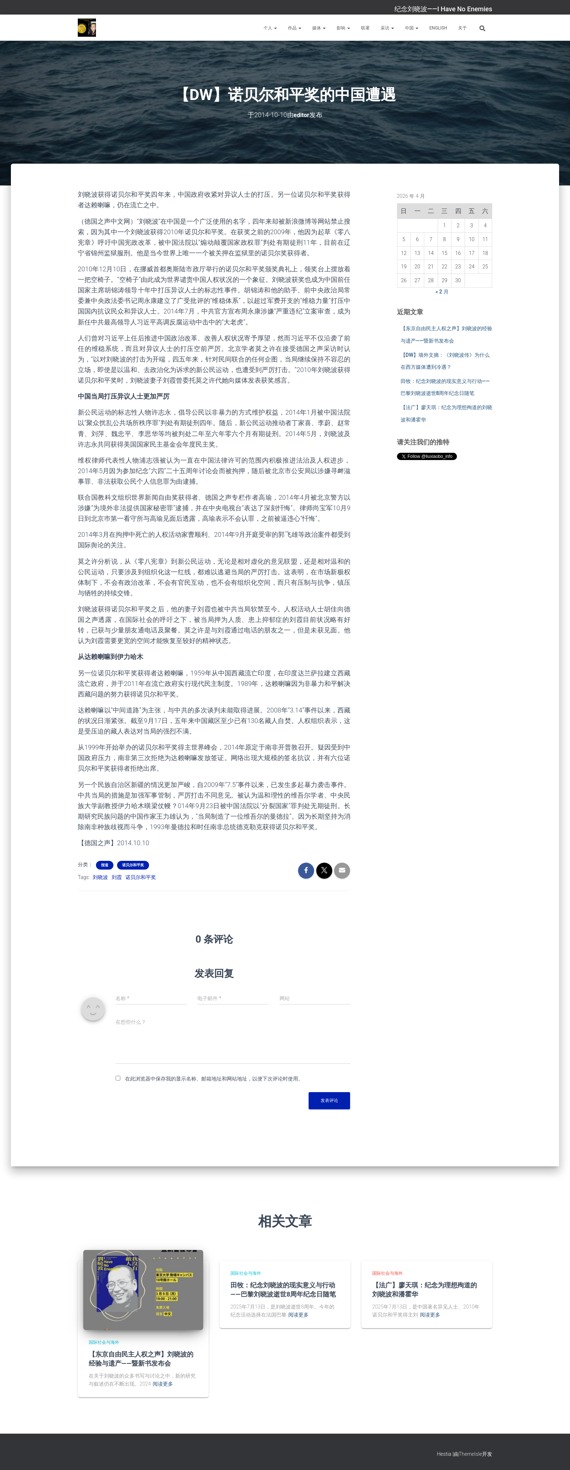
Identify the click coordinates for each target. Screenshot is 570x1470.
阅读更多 (163, 1384)
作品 (294, 28)
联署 (365, 28)
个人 (270, 28)
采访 (387, 28)
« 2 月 (442, 291)
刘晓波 (100, 877)
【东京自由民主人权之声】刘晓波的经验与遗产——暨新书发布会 (141, 1358)
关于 (462, 28)
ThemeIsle (470, 1454)
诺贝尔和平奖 (133, 865)
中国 (411, 28)
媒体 (319, 28)
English (438, 28)
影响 (343, 28)
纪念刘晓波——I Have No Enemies (443, 9)
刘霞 (117, 877)
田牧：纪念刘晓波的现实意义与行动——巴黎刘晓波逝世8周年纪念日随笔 (283, 1289)
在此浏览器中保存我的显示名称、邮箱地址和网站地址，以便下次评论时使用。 (214, 1079)
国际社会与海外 (104, 1342)
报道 (104, 865)
